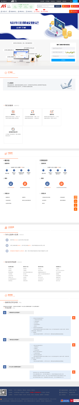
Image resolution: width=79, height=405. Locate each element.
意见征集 (48, 392)
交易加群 (75, 197)
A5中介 (15, 390)
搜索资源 (58, 6)
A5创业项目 (36, 394)
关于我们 (43, 392)
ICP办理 (24, 394)
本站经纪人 (53, 1)
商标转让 (33, 390)
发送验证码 (71, 56)
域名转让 (29, 390)
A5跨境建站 (46, 394)
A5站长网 (42, 1)
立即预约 (63, 60)
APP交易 (28, 394)
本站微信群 (59, 1)
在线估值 (64, 1)
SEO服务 (20, 394)
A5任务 (32, 394)
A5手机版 (47, 1)
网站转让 (24, 390)
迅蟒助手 (42, 394)
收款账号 (27, 392)
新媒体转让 (19, 390)
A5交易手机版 (17, 392)
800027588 (72, 392)
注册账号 (75, 1)
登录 (71, 1)
